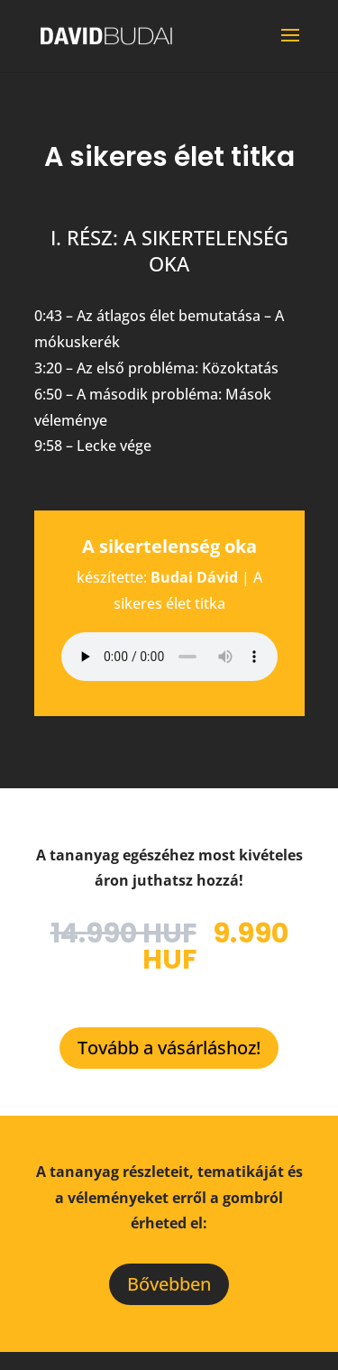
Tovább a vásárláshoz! (169, 1047)
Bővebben (169, 1284)
